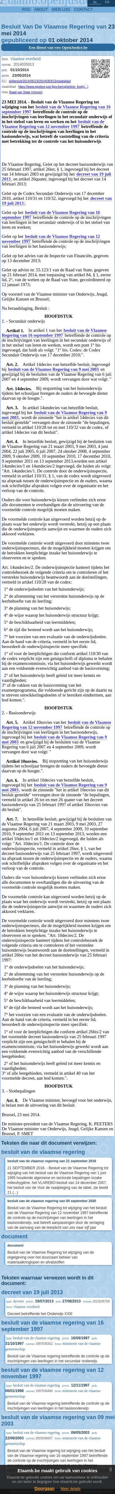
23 (111, 26)
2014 (19, 33)
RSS (26, 9)
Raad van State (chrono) (26, 92)
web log (61, 9)
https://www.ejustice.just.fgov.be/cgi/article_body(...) (53, 86)
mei (6, 33)
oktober (67, 40)
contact (83, 9)
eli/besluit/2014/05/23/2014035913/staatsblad (40, 81)
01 (51, 40)
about (41, 9)
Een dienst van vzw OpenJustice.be (58, 47)
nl (95, 2)
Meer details (70, 1489)
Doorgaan (44, 1488)
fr (107, 2)
